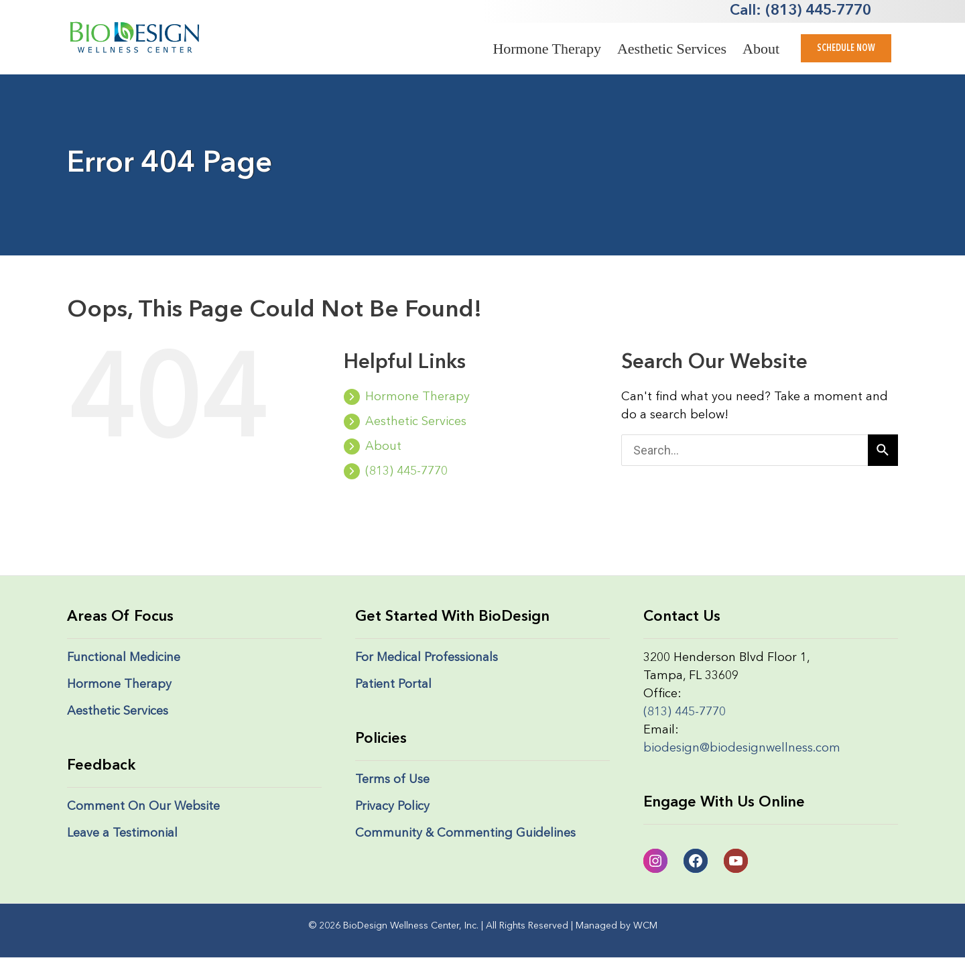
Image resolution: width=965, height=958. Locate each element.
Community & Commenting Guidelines (465, 833)
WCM (645, 926)
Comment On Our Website (143, 806)
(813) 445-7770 (396, 471)
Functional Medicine (123, 658)
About (761, 48)
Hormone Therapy (547, 48)
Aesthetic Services (671, 48)
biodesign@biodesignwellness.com (741, 748)
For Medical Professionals (426, 658)
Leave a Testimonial (122, 833)
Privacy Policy (392, 806)
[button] (846, 48)
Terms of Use (392, 780)
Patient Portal (393, 684)
